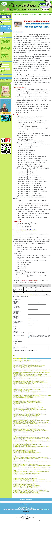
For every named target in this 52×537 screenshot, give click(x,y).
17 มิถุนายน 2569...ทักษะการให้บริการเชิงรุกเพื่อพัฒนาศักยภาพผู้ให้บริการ (25, 392)
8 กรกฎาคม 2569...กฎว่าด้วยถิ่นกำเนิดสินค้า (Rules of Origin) (23, 456)
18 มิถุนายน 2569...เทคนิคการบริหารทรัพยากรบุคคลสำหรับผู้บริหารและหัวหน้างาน (26, 396)
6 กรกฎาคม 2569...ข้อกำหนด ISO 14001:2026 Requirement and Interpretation (25, 447)
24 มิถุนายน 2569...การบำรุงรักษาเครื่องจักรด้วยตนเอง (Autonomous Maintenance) (26, 415)
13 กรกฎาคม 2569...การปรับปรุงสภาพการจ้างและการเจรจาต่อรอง (24, 474)
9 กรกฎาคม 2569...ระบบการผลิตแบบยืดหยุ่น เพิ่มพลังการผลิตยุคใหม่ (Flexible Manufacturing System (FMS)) (30, 457)
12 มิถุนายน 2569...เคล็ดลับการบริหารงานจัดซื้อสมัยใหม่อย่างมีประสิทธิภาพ (25, 378)
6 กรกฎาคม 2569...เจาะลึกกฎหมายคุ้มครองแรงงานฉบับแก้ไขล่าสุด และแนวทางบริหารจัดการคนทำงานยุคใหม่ (31, 446)
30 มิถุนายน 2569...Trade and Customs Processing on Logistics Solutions (24, 431)
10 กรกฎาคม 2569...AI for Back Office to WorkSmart (21, 460)
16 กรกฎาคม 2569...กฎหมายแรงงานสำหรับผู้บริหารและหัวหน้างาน (24, 484)
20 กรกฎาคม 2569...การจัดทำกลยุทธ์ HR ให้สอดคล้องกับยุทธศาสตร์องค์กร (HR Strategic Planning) (29, 493)
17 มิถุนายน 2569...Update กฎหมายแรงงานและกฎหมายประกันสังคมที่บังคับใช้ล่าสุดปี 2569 (27, 394)
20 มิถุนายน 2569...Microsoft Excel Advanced (20, 403)
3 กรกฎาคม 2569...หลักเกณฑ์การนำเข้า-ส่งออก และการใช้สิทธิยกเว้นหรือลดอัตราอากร (27, 444)
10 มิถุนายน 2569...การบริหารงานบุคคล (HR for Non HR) (22, 364)
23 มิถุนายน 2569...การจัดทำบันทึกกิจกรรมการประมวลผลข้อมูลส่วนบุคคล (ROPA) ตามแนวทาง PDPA (29, 409)
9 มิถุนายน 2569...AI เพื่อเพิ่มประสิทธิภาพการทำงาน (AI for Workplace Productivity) (26, 361)
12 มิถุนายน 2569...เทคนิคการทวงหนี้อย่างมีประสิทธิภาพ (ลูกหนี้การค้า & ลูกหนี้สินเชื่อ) (27, 375)
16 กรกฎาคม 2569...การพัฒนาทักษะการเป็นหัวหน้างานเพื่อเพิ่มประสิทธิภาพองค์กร (26, 485)
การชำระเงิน (9, 12)
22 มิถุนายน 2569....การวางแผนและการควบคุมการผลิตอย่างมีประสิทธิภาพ (25, 408)
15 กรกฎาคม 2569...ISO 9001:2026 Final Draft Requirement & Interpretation (25, 478)
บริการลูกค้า (14, 12)
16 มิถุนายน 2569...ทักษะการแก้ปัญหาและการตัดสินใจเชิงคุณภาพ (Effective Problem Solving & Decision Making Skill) (32, 384)
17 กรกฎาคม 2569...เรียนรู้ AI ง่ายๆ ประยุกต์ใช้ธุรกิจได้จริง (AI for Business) (25, 487)
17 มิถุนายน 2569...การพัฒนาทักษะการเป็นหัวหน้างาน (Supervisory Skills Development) (27, 389)
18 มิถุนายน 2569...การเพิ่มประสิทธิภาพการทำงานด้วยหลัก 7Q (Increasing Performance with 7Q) (28, 397)
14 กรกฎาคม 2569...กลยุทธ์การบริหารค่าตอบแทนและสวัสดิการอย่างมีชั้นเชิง (25, 477)
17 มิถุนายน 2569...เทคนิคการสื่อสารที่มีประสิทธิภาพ (21, 390)
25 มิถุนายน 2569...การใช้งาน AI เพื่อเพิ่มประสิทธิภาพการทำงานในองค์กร (25, 419)
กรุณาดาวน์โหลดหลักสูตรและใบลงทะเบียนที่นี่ (25, 294)
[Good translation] (23, 519)
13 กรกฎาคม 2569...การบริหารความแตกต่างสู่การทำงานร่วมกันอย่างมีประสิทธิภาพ (26, 473)
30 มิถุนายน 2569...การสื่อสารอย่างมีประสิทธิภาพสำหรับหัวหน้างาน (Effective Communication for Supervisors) (30, 430)
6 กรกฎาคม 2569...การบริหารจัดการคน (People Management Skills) (24, 451)
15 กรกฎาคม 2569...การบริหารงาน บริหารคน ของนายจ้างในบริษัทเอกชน (25, 480)
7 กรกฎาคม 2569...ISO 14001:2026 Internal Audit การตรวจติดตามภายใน (24, 453)
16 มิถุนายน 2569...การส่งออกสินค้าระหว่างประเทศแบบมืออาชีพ (23, 383)
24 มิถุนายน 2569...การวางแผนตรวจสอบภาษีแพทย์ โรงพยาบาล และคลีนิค (25, 416)
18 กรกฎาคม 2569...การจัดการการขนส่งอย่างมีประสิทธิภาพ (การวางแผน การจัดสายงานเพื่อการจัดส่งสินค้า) (30, 490)
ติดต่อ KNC (19, 12)
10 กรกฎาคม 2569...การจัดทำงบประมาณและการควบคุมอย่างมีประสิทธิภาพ (25, 464)
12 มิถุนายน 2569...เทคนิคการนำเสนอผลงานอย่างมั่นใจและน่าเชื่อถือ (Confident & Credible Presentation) (30, 374)
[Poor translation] (27, 519)
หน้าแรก (4, 12)
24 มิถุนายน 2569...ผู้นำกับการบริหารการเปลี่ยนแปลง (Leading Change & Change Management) (28, 413)
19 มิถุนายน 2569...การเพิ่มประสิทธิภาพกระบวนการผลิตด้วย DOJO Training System (26, 401)
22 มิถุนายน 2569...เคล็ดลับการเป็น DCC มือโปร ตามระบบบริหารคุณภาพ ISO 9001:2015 (27, 407)
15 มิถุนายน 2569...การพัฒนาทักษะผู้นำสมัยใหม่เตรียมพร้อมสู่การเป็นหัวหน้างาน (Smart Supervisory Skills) (30, 382)
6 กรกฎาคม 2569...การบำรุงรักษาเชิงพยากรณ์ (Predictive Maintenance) (24, 450)
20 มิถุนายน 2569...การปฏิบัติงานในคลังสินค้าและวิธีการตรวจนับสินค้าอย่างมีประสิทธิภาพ (27, 402)
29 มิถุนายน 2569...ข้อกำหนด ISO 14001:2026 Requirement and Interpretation (25, 428)
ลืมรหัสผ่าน (3, 70)
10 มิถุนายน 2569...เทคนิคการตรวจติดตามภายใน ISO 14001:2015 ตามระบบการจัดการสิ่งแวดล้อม (29, 365)
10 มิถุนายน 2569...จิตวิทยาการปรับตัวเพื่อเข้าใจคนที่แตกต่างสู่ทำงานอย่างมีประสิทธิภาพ (27, 366)
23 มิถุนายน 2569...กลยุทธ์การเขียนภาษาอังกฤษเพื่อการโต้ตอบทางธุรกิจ (25, 410)
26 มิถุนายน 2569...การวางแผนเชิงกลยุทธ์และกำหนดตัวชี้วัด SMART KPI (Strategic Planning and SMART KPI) (30, 422)
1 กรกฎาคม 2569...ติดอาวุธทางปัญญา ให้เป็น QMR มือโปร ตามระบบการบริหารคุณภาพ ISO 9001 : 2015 (29, 436)
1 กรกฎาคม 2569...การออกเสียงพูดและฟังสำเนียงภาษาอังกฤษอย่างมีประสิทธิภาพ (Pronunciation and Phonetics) (31, 437)
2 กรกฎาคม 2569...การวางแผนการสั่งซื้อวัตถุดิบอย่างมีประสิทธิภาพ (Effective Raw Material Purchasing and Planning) (31, 440)
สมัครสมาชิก (3, 71)
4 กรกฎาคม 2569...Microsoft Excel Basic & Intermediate (22, 445)
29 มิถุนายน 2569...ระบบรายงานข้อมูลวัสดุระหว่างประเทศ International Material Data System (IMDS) (29, 425)
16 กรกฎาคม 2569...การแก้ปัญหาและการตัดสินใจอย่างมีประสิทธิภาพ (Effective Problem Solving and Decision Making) (32, 481)
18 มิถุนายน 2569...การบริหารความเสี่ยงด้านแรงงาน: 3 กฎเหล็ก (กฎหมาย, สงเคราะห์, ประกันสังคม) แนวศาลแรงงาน (32, 395)
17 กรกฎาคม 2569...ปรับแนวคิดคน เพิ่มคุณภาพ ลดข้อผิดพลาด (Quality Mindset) (26, 486)
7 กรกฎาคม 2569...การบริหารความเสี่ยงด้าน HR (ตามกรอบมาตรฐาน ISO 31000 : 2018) (27, 452)
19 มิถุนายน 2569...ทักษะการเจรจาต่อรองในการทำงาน (22, 398)
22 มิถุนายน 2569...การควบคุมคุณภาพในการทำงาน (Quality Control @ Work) (25, 404)
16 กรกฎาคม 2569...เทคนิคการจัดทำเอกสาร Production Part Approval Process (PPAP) (26, 483)
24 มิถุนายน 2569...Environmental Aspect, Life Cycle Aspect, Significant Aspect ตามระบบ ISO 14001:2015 (29, 414)
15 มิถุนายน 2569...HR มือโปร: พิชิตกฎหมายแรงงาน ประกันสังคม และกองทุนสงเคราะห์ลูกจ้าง (28, 381)
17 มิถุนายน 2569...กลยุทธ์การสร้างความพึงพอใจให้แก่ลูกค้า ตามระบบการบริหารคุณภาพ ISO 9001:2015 (30, 391)
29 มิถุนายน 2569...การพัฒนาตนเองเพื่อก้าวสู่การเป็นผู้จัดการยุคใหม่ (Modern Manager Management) (29, 429)
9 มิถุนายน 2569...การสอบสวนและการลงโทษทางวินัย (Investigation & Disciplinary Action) (27, 360)
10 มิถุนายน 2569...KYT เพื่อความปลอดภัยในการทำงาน (22, 367)
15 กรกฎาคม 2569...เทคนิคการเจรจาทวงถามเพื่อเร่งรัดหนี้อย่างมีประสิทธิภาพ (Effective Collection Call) (29, 479)
